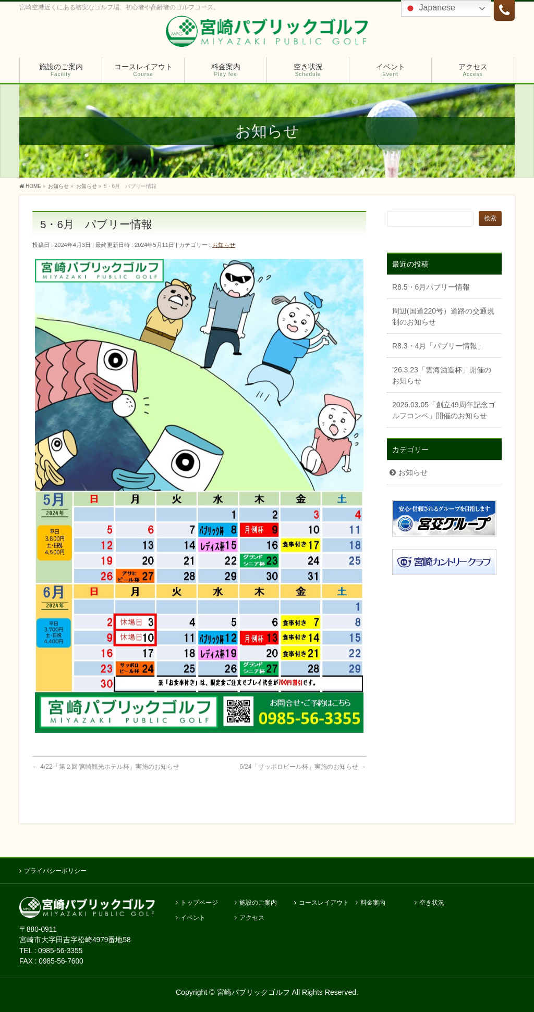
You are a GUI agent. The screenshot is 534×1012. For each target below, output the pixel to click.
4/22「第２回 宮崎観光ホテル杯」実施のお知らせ (105, 766)
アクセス (251, 916)
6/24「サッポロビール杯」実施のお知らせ (302, 766)
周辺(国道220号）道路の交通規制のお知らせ (443, 316)
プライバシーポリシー (55, 868)
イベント (192, 916)
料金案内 (372, 900)
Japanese (429, 8)
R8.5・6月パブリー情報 (431, 287)
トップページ (199, 900)
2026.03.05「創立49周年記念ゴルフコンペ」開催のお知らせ (443, 410)
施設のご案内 (258, 900)
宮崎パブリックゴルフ (253, 990)
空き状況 (431, 900)
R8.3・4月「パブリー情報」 (438, 346)
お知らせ (223, 245)
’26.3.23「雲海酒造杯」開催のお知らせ (441, 375)
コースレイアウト (324, 900)
